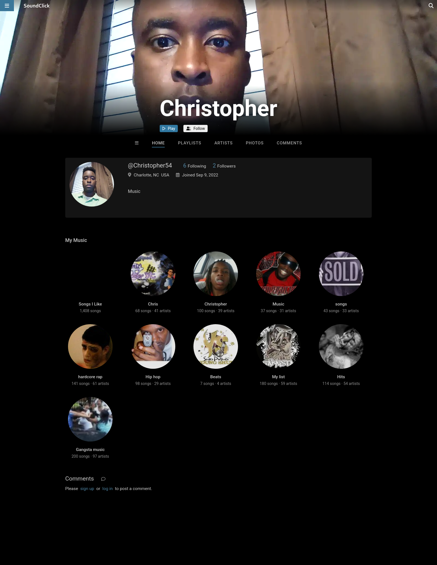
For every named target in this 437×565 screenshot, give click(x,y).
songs (341, 304)
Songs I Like (90, 304)
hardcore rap (90, 376)
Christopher (216, 304)
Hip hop (152, 376)
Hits (341, 376)
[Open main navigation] (7, 5)
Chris (153, 304)
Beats (215, 376)
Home (158, 143)
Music (278, 304)
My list (278, 376)
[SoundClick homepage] (37, 6)
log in (107, 488)
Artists (223, 143)
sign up (87, 488)
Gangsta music (90, 449)
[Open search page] (431, 5)
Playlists (189, 143)
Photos (255, 143)
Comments (289, 143)
